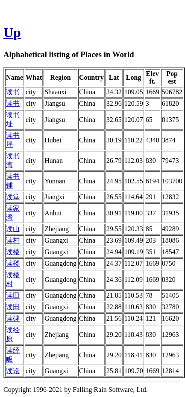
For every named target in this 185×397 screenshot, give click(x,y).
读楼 (13, 251)
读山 (13, 228)
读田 (13, 295)
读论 (13, 370)
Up (12, 32)
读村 (13, 240)
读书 (13, 92)
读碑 (13, 318)
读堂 (13, 196)
